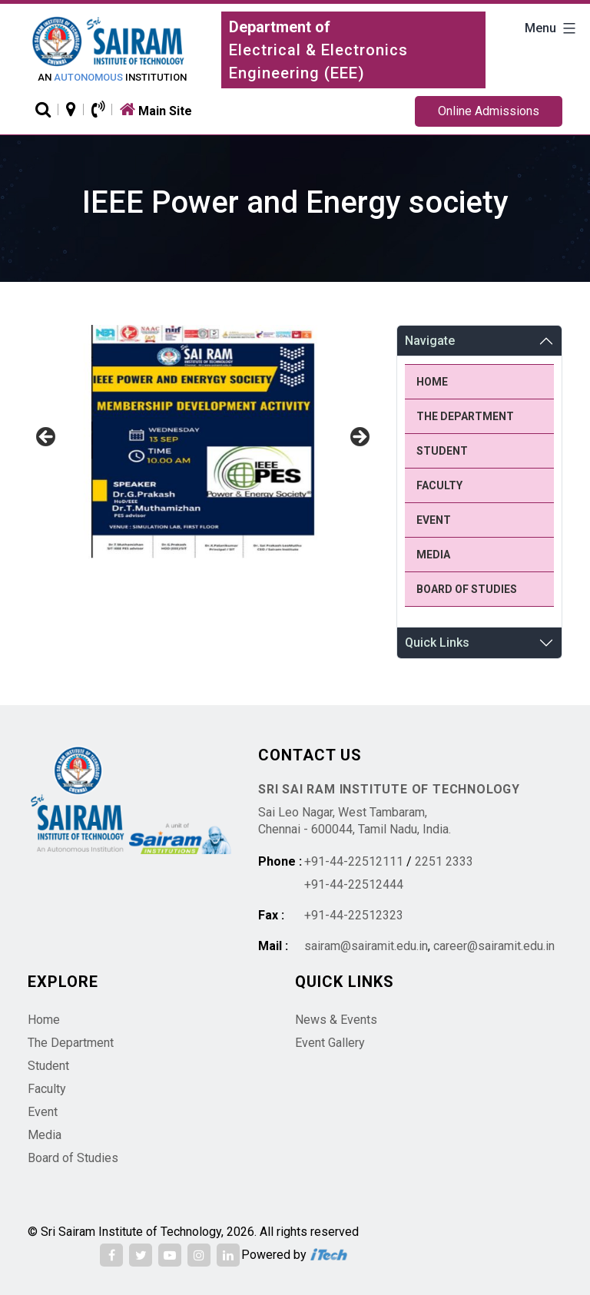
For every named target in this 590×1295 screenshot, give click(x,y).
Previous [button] (46, 437)
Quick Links (437, 642)
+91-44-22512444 (353, 884)
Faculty (439, 485)
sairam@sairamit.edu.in (366, 946)
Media (433, 554)
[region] (203, 441)
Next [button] (358, 437)
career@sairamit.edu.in (494, 946)
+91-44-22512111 (353, 861)
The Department (465, 416)
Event (433, 520)
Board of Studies (466, 589)
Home (432, 382)
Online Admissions (488, 111)
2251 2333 (444, 861)
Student (442, 451)
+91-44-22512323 (353, 915)
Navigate (430, 340)
